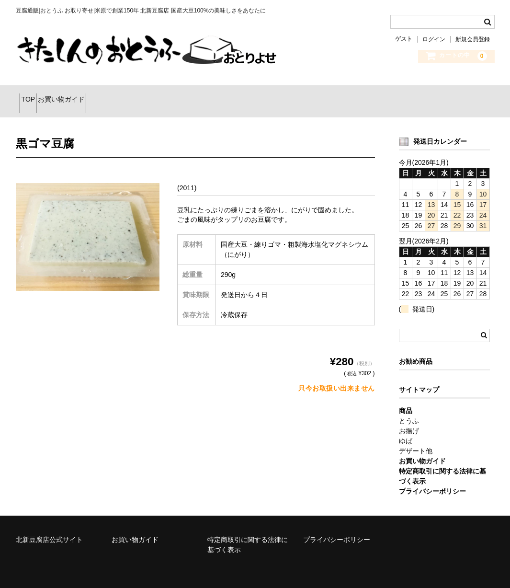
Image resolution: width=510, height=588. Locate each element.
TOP (32, 95)
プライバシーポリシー (336, 527)
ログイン (433, 39)
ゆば (405, 429)
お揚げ (409, 419)
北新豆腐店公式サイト (49, 527)
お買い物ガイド (82, 95)
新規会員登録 (472, 39)
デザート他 (415, 439)
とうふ (409, 409)
